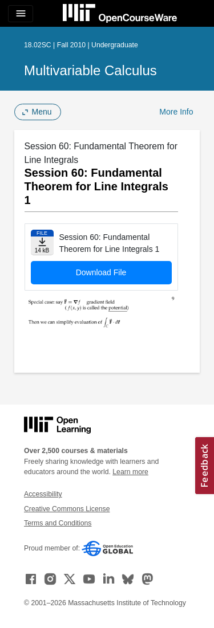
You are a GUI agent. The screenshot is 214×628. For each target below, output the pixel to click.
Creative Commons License (67, 509)
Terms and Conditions (57, 523)
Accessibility (43, 494)
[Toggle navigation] (20, 13)
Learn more (130, 472)
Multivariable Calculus (90, 70)
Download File (101, 272)
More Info (176, 111)
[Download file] (42, 242)
